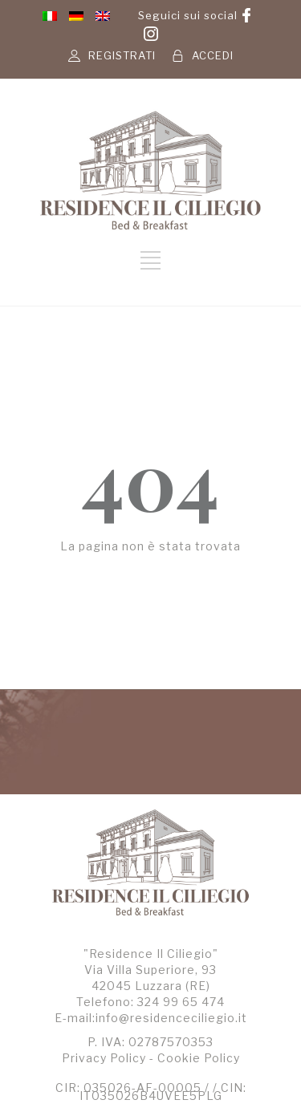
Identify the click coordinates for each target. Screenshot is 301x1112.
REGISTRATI (122, 55)
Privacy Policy (104, 1058)
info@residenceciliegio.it (171, 1018)
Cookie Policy (198, 1058)
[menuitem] (50, 15)
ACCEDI (213, 55)
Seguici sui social (188, 15)
